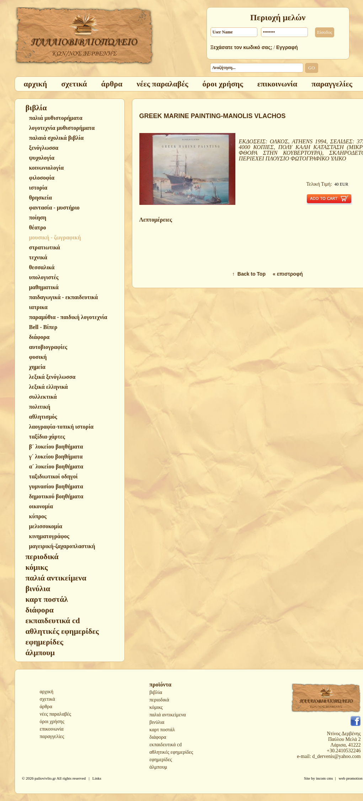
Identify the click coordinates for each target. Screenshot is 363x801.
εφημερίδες (160, 759)
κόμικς (155, 707)
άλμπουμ (158, 767)
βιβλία (155, 692)
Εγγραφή (287, 47)
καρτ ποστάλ (162, 729)
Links (96, 778)
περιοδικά (159, 699)
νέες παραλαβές (55, 714)
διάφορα (157, 737)
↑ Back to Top (249, 274)
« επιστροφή (288, 274)
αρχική (47, 691)
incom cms (324, 778)
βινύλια (156, 722)
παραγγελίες (52, 736)
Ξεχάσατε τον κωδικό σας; (241, 47)
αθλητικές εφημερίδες (171, 752)
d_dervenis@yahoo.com (336, 756)
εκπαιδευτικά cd (165, 744)
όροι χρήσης (52, 721)
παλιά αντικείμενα (167, 714)
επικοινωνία (52, 729)
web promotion (351, 778)
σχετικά (47, 699)
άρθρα (46, 706)
